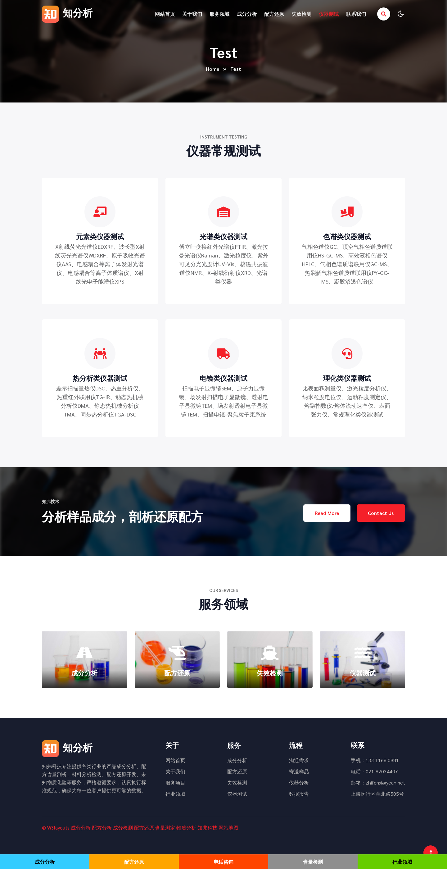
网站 (223, 827)
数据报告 (299, 793)
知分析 (67, 12)
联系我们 (356, 14)
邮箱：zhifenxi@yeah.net (378, 782)
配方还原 (274, 14)
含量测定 (165, 827)
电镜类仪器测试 (223, 378)
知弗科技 (207, 827)
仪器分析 (299, 782)
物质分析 (186, 827)
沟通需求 (299, 760)
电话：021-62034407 (374, 771)
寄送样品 (299, 771)
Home (212, 69)
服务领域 (219, 14)
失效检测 (301, 14)
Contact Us (381, 513)
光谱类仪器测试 (223, 236)
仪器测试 (329, 14)
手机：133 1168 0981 (375, 760)
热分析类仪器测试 (100, 378)
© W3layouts (56, 827)
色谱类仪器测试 (347, 236)
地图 (233, 827)
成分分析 (247, 14)
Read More (326, 513)
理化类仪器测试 (347, 378)
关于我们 (192, 14)
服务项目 (175, 782)
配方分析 (102, 827)
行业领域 (175, 793)
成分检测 (123, 827)
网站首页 (165, 14)
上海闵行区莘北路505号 (377, 793)
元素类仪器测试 (100, 236)
